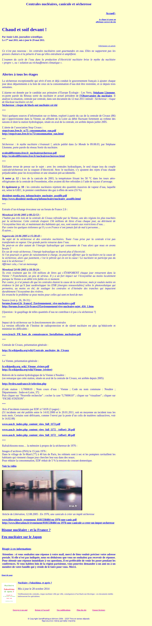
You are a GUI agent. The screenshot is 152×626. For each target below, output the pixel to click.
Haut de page (7, 575)
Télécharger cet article (106, 46)
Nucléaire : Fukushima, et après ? (35, 582)
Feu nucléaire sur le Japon (22, 537)
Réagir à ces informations (16, 548)
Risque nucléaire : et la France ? (26, 530)
